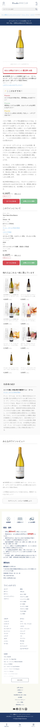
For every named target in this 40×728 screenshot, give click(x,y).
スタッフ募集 (20, 702)
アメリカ (22, 641)
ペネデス (22, 626)
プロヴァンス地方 (24, 608)
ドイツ (5, 638)
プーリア (6, 633)
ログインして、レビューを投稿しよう (20, 501)
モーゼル (6, 643)
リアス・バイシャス (24, 628)
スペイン (22, 618)
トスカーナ (6, 621)
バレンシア (22, 631)
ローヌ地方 (22, 604)
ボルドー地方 (23, 594)
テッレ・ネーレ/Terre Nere (11, 228)
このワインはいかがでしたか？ (12, 85)
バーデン (6, 641)
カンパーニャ (7, 631)
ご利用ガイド (20, 690)
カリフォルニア (23, 646)
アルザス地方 (23, 611)
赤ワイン (6, 591)
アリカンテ (22, 633)
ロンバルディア (7, 628)
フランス (22, 591)
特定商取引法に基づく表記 (20, 695)
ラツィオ (6, 626)
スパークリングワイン (9, 596)
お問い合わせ (20, 687)
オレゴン (22, 643)
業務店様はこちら (20, 704)
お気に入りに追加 (28, 201)
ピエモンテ (6, 623)
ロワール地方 (23, 601)
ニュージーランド (24, 648)
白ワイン (6, 594)
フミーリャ (22, 638)
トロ (21, 636)
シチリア (6, 636)
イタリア (32, 14)
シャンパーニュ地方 (24, 599)
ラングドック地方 (24, 606)
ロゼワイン (6, 598)
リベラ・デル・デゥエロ (25, 623)
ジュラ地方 (22, 613)
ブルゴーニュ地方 (24, 596)
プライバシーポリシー (20, 699)
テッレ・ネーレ (25, 14)
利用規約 (20, 692)
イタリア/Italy (7, 232)
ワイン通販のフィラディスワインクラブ (10, 14)
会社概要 (20, 697)
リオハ (21, 621)
